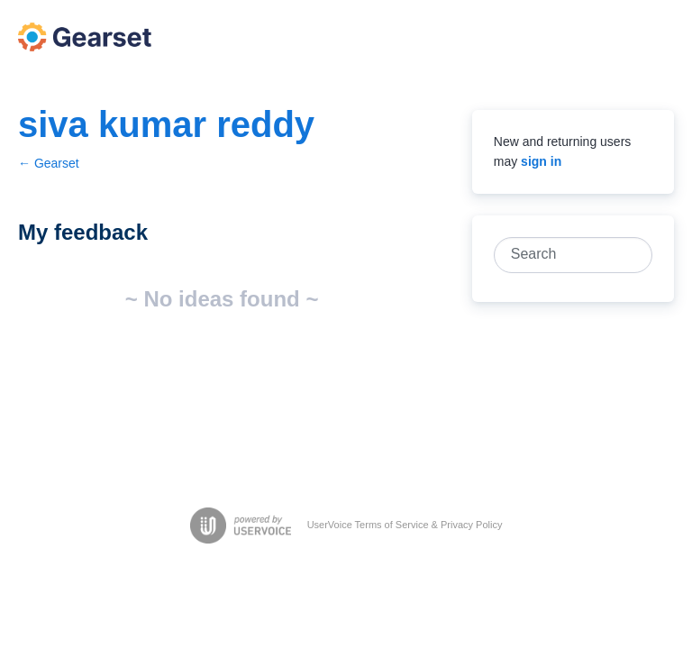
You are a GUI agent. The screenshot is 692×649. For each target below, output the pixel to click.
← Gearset (48, 163)
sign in (541, 161)
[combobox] (563, 255)
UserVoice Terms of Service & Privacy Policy (405, 524)
